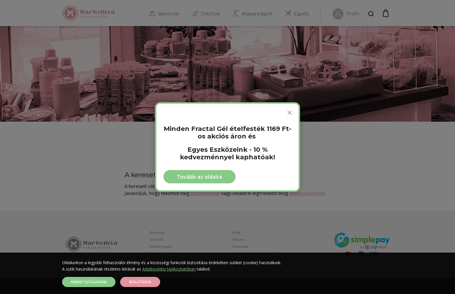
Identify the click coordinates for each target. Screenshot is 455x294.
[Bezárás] (289, 112)
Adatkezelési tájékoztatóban (169, 269)
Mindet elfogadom (88, 282)
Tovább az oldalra (199, 176)
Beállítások (140, 282)
